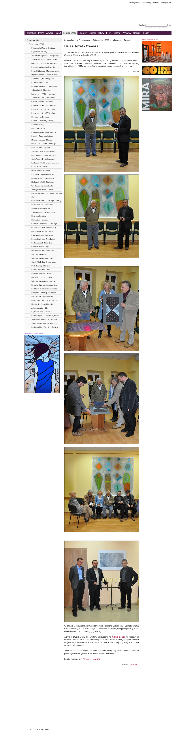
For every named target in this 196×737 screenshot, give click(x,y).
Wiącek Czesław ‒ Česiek (41, 273)
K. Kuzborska (133, 72)
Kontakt (156, 3)
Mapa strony (146, 3)
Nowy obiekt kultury (38, 216)
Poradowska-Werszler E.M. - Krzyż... (45, 67)
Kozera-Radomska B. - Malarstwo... (44, 86)
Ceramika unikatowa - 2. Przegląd (44, 224)
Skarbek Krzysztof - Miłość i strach (44, 59)
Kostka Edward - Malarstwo (41, 243)
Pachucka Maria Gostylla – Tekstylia (44, 327)
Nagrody (83, 33)
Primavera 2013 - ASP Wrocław (43, 113)
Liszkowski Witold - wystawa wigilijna (45, 163)
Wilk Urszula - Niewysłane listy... (43, 258)
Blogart (146, 33)
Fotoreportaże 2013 (36, 44)
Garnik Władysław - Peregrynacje (43, 262)
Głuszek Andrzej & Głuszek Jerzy (43, 227)
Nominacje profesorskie (40, 117)
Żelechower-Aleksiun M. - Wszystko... (45, 319)
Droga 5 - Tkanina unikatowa (42, 136)
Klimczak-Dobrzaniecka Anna (42, 235)
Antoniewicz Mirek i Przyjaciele (42, 174)
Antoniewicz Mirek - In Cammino (43, 98)
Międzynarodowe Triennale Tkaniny (44, 75)
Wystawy (127, 33)
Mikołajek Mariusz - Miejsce (41, 140)
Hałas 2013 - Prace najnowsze (42, 178)
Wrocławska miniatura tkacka (42, 186)
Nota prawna (166, 3)
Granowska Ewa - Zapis (40, 247)
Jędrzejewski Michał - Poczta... (42, 190)
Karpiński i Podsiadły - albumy (42, 121)
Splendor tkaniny (37, 124)
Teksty (101, 33)
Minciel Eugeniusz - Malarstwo (42, 250)
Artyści (49, 33)
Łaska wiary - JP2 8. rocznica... (43, 94)
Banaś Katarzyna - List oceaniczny (44, 300)
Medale (92, 33)
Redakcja (31, 33)
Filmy (108, 33)
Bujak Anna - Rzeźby (39, 52)
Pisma (41, 33)
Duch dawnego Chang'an (40, 266)
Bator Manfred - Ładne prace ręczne (44, 155)
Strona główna (134, 3)
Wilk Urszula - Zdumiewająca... (43, 296)
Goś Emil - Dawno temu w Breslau (44, 63)
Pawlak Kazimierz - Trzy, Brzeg (43, 239)
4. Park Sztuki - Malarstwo (41, 90)
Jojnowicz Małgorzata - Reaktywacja (44, 56)
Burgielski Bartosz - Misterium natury (45, 71)
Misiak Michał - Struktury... (41, 170)
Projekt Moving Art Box (39, 82)
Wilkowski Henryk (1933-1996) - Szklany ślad (46, 195)
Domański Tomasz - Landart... (42, 277)
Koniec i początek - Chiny (40, 270)
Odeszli (136, 33)
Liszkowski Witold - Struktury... (42, 182)
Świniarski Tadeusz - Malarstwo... (43, 151)
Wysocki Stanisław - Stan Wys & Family (46, 201)
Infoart (58, 33)
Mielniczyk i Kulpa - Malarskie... (43, 304)
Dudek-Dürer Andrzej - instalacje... (44, 144)
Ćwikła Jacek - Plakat (39, 167)
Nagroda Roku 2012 (38, 128)
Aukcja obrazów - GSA (39, 308)
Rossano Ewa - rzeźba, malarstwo (44, 285)
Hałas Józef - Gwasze (39, 220)
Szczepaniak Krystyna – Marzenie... (44, 323)
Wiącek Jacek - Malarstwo (41, 208)
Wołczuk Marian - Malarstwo (42, 204)
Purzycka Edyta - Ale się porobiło (43, 109)
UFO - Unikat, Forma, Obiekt (42, 231)
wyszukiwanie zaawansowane (156, 27)
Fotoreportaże (69, 33)
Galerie (116, 33)
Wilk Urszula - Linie (38, 254)
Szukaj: (153, 25)
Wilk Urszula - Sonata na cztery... (43, 281)
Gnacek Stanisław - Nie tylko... (42, 102)
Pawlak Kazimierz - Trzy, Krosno (43, 105)
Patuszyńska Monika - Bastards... (43, 48)
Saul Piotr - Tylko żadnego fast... (43, 79)
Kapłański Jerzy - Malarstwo (41, 312)
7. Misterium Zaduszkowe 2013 (43, 212)
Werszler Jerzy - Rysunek (41, 147)
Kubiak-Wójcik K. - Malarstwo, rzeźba (45, 316)
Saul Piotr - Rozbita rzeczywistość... (44, 289)
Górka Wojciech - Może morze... (43, 159)
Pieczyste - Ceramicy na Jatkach (43, 293)
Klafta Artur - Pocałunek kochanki (43, 132)
